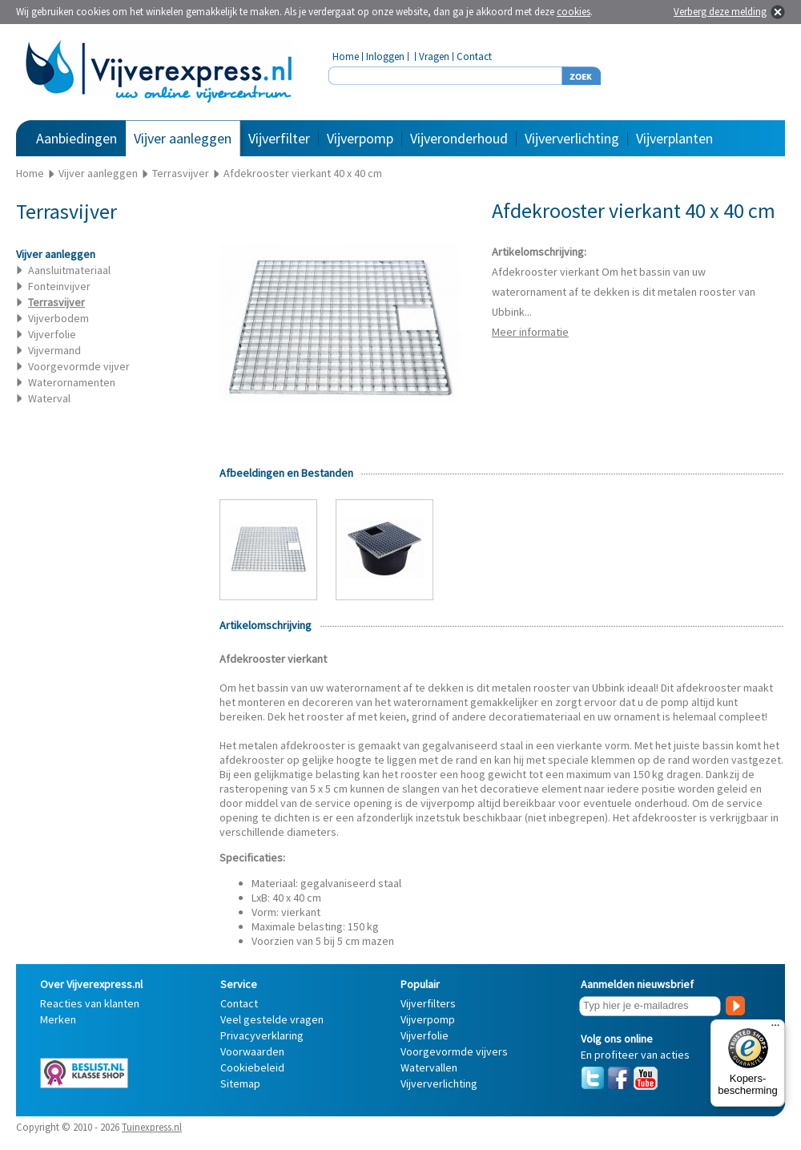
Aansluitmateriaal (69, 270)
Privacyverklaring (262, 1035)
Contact (474, 56)
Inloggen (385, 56)
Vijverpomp (360, 138)
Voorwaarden (252, 1051)
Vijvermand (54, 350)
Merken (58, 1019)
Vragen (434, 56)
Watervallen (428, 1067)
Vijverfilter (279, 138)
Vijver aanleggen (182, 138)
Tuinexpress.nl (152, 1127)
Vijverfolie (52, 334)
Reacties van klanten (89, 1003)
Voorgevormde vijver (79, 366)
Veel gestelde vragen (272, 1019)
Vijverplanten (674, 138)
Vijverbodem (58, 318)
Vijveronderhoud (459, 138)
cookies (573, 11)
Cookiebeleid (252, 1067)
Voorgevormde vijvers (454, 1051)
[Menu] (775, 1029)
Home (345, 56)
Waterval (49, 398)
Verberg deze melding (720, 11)
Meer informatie (530, 332)
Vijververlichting (572, 138)
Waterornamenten (71, 382)
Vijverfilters (428, 1003)
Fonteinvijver (59, 286)
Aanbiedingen (76, 138)
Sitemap (240, 1083)
